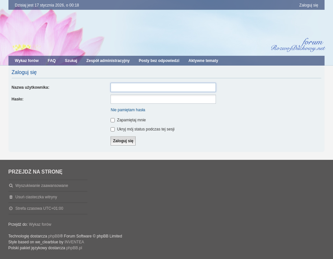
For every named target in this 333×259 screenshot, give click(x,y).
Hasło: (18, 99)
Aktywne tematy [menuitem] (203, 60)
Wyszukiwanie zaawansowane (41, 185)
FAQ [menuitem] (52, 60)
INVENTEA (74, 242)
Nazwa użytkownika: (30, 87)
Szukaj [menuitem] (71, 60)
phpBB (54, 236)
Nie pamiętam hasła (128, 110)
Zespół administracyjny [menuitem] (107, 60)
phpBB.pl (74, 248)
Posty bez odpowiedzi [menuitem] (159, 60)
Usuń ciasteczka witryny (36, 197)
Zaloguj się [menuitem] (308, 5)
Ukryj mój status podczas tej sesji (142, 129)
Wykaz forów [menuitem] (27, 60)
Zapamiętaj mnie (128, 120)
